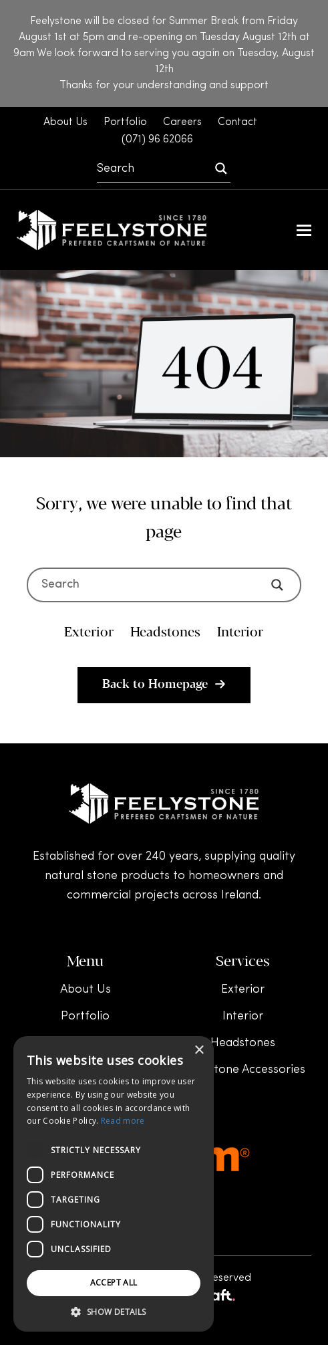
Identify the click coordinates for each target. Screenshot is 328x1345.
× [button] (199, 1051)
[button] (304, 230)
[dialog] (113, 1184)
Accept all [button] (114, 1282)
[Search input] (154, 168)
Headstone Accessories (242, 1070)
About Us (85, 989)
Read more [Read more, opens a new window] (123, 1120)
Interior (242, 1016)
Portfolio (85, 1016)
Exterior (243, 989)
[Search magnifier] (221, 168)
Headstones (242, 1043)
